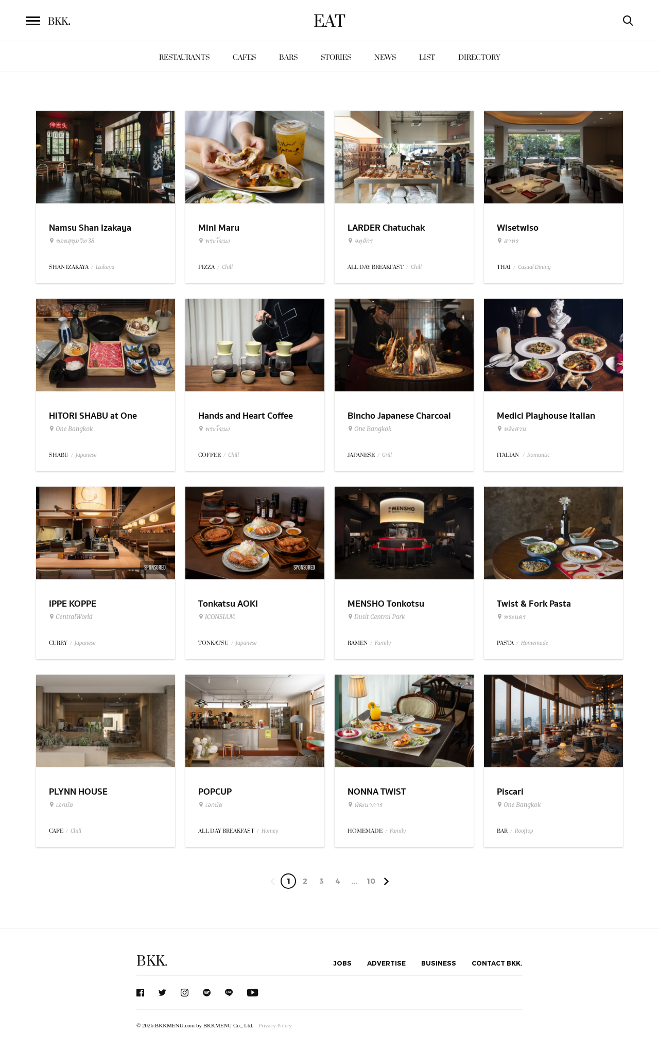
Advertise (386, 963)
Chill (227, 267)
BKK (59, 21)
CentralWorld (71, 617)
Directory (479, 57)
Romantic (538, 455)
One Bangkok (71, 429)
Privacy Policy (274, 1025)
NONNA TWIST (377, 791)
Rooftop (524, 831)
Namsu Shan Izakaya (90, 227)
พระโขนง (214, 241)
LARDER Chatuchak (386, 227)
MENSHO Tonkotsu (386, 603)
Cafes (244, 57)
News (385, 57)
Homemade (534, 643)
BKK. (151, 961)
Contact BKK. (497, 963)
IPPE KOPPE (72, 603)
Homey (270, 831)
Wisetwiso (518, 227)
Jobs (342, 963)
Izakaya (105, 267)
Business (438, 963)
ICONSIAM (216, 617)
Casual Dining (534, 267)
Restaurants (184, 57)
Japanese (86, 455)
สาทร (507, 241)
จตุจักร (360, 241)
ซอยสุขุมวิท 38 (72, 241)
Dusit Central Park (376, 617)
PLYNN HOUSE (78, 791)
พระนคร (511, 617)
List (427, 57)
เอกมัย (61, 805)
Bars (288, 57)
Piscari (510, 791)
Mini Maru (218, 227)
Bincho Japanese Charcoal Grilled (399, 422)
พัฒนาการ (365, 805)
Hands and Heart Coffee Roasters (245, 422)
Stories (336, 57)
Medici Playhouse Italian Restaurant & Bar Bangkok (550, 422)
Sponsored (155, 567)
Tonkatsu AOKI (228, 603)
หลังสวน (511, 429)
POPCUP (215, 791)
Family (383, 643)
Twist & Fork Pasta (534, 603)
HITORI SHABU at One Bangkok (93, 422)
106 (371, 882)
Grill (387, 455)
